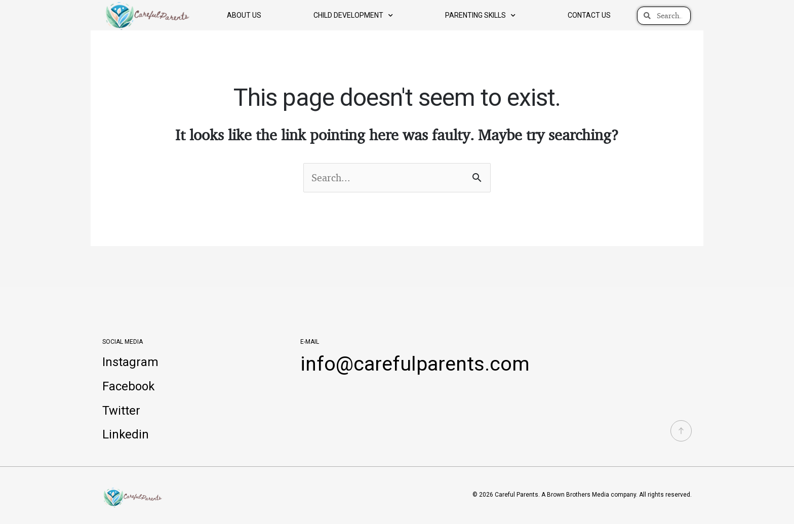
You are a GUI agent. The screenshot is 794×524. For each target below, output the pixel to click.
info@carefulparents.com (416, 364)
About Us (244, 15)
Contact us (589, 15)
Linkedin (125, 435)
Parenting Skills (480, 15)
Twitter (121, 411)
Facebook (128, 387)
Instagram (130, 362)
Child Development (353, 15)
